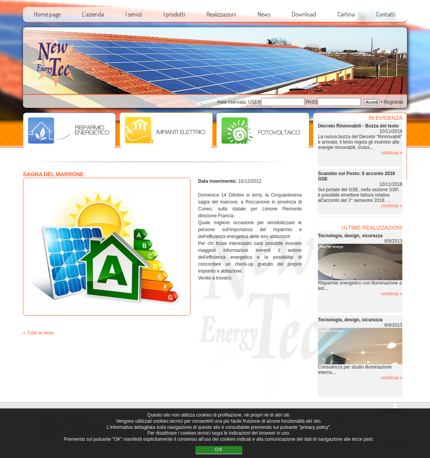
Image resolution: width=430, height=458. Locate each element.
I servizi (134, 14)
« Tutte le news (38, 333)
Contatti (385, 14)
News (264, 14)
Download (304, 14)
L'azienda (93, 14)
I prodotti (174, 14)
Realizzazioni (221, 14)
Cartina (346, 14)
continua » (391, 152)
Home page (47, 14)
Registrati (393, 102)
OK (219, 449)
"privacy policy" (314, 427)
